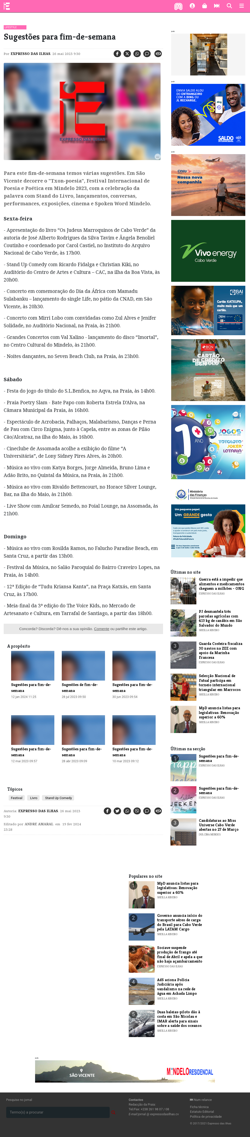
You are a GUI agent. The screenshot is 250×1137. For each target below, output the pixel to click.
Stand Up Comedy (58, 798)
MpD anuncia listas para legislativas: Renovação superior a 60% (219, 712)
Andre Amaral (39, 824)
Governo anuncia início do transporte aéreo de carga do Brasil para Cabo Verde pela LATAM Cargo (179, 922)
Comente (101, 629)
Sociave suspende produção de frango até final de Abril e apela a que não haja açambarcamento (179, 954)
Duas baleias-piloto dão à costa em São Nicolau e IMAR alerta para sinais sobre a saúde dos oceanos (179, 1018)
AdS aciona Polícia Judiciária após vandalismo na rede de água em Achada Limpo (177, 986)
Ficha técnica (199, 1107)
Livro (33, 798)
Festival (16, 798)
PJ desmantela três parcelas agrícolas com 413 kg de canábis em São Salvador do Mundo (220, 618)
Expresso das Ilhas (30, 53)
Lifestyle (11, 27)
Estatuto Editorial (202, 1111)
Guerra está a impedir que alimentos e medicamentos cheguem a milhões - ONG (221, 584)
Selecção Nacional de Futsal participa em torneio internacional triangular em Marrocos (220, 682)
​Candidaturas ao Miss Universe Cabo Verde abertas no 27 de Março (219, 825)
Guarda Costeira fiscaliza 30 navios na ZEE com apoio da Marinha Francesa (220, 650)
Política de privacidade (206, 1116)
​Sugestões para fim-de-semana (219, 758)
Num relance (201, 1100)
